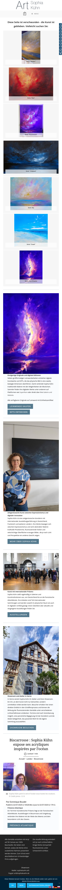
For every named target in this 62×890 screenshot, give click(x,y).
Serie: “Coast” (31, 244)
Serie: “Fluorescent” (31, 134)
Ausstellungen (18, 614)
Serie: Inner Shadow (31, 281)
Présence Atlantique (22, 825)
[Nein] (59, 883)
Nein (21, 885)
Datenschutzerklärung (40, 885)
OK (12, 885)
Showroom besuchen (22, 727)
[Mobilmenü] (35, 13)
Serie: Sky (31, 207)
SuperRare (23, 392)
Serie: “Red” (31, 98)
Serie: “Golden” (31, 61)
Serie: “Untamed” (31, 171)
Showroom (25, 868)
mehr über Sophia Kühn (23, 541)
